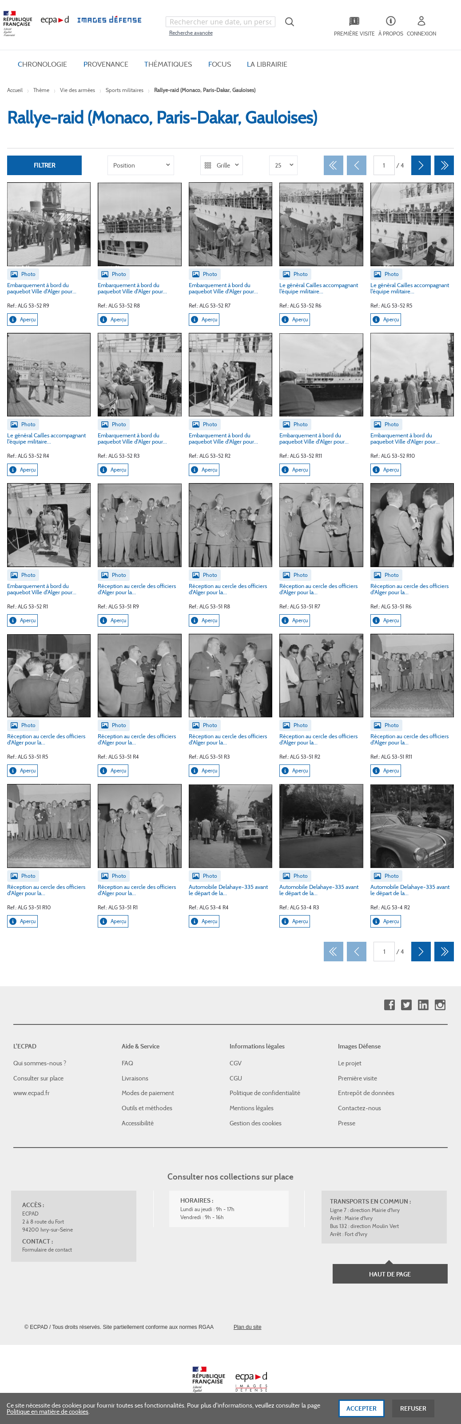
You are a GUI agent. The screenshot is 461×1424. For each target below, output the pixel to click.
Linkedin (423, 1005)
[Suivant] (421, 165)
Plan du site (248, 1327)
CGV (236, 1063)
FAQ (127, 1063)
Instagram (439, 1005)
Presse (346, 1123)
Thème (41, 90)
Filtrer (44, 165)
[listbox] (140, 165)
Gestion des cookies (256, 1123)
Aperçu (22, 319)
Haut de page (390, 1274)
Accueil (15, 90)
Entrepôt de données (366, 1093)
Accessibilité (138, 1123)
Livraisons (135, 1078)
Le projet (350, 1063)
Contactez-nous (359, 1108)
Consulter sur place (38, 1078)
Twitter (406, 1005)
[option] (141, 165)
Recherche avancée (191, 32)
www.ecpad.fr (31, 1093)
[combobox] (221, 21)
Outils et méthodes (147, 1108)
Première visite (357, 1078)
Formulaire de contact (47, 1249)
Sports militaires (124, 90)
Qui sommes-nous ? (39, 1063)
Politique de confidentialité (265, 1093)
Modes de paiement (148, 1093)
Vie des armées (77, 90)
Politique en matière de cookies (47, 1416)
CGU (236, 1078)
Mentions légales (252, 1108)
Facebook (389, 1005)
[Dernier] (444, 165)
